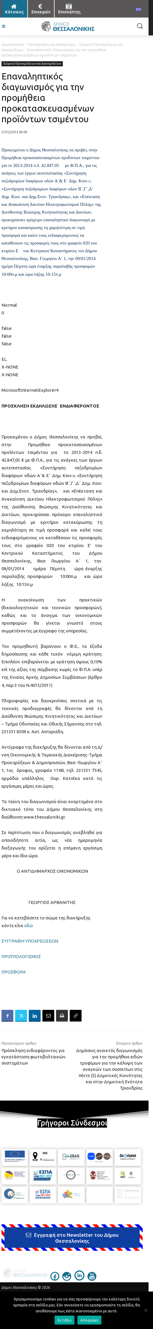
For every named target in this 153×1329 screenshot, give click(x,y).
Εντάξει (64, 1320)
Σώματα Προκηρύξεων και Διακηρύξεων (32, 63)
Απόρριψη (89, 1320)
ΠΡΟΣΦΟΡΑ (13, 971)
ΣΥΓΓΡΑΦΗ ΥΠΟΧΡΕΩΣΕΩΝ (29, 941)
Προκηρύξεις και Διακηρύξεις (51, 44)
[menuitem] (138, 10)
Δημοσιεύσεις (12, 44)
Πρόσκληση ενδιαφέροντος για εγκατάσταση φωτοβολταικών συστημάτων (33, 1056)
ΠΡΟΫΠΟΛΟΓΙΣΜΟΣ (21, 956)
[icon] (55, 1279)
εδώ (28, 925)
